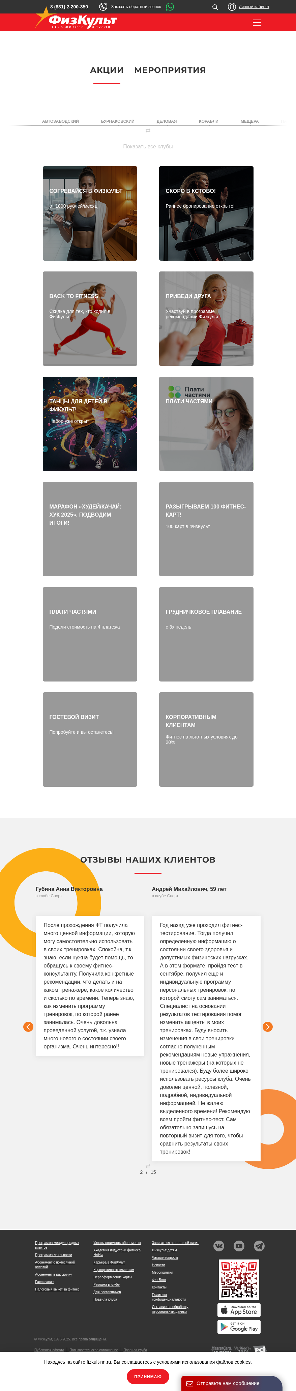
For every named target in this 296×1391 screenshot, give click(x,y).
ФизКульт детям (164, 1250)
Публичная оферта (49, 1350)
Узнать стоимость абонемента (117, 1243)
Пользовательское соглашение (93, 1350)
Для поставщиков (107, 1292)
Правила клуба (105, 1299)
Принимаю (148, 1376)
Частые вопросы (165, 1257)
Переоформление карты (112, 1277)
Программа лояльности (53, 1255)
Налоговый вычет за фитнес (57, 1289)
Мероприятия (170, 70)
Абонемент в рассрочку (53, 1274)
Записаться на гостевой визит (175, 1243)
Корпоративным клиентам (113, 1270)
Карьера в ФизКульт (109, 1262)
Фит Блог (159, 1280)
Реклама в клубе (106, 1284)
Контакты (159, 1287)
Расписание (44, 1282)
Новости (158, 1265)
